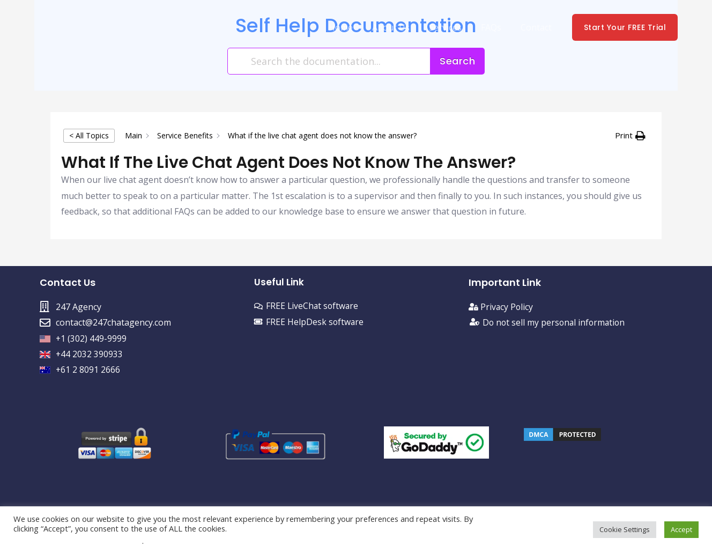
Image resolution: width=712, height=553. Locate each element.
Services (450, 27)
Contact (537, 27)
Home (350, 27)
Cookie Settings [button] (624, 529)
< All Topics (89, 135)
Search (457, 61)
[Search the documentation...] (329, 61)
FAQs (494, 27)
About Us (398, 27)
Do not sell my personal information (555, 322)
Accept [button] (681, 529)
